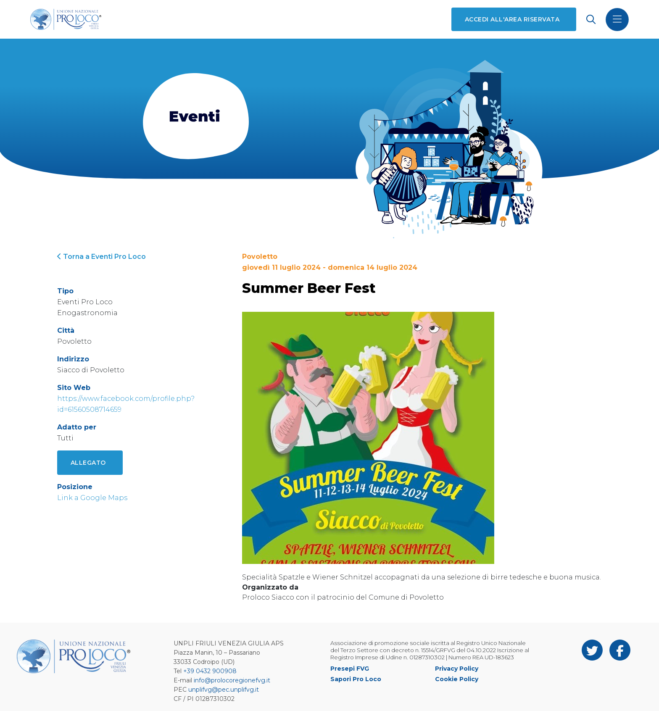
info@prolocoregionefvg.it (232, 680)
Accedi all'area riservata (512, 19)
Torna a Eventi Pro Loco (101, 257)
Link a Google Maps (92, 498)
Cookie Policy (456, 679)
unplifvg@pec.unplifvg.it (223, 689)
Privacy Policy (456, 668)
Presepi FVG (349, 668)
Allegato (88, 462)
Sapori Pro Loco (355, 679)
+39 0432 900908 (210, 671)
